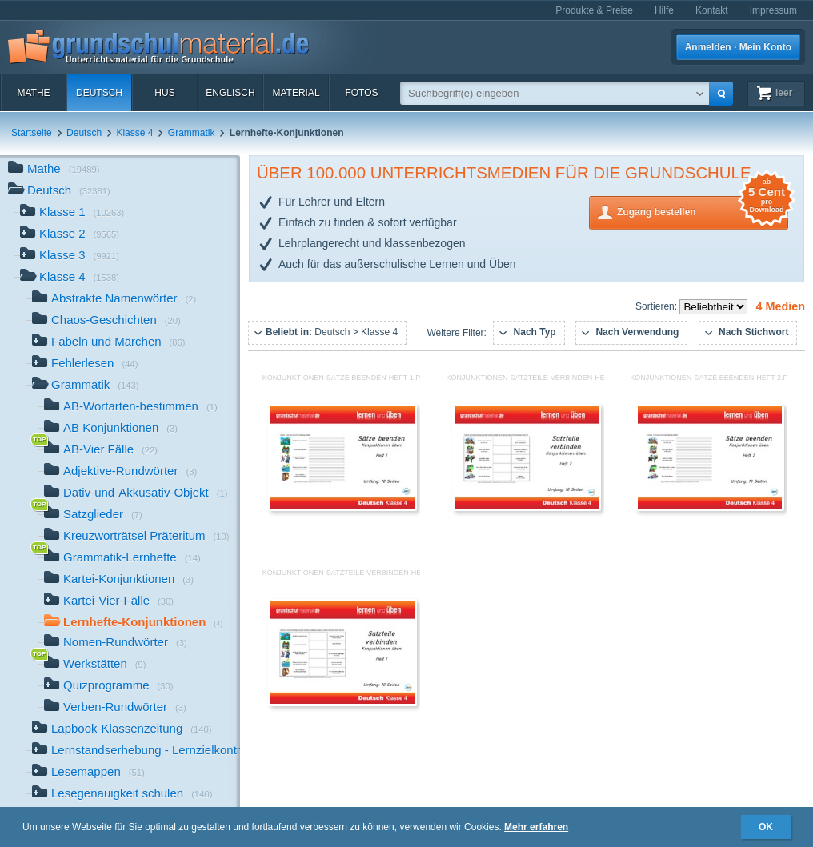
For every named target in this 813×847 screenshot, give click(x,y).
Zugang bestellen (702, 211)
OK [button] (766, 827)
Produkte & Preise (594, 10)
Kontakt (711, 10)
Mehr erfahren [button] (536, 827)
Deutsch (99, 92)
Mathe (33, 92)
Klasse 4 (134, 132)
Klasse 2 (69, 235)
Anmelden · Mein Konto (738, 47)
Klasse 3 (69, 256)
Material (295, 92)
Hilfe (664, 10)
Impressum (773, 10)
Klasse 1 (72, 213)
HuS (164, 92)
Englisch (230, 92)
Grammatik (191, 132)
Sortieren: (657, 306)
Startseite (31, 132)
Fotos (361, 92)
